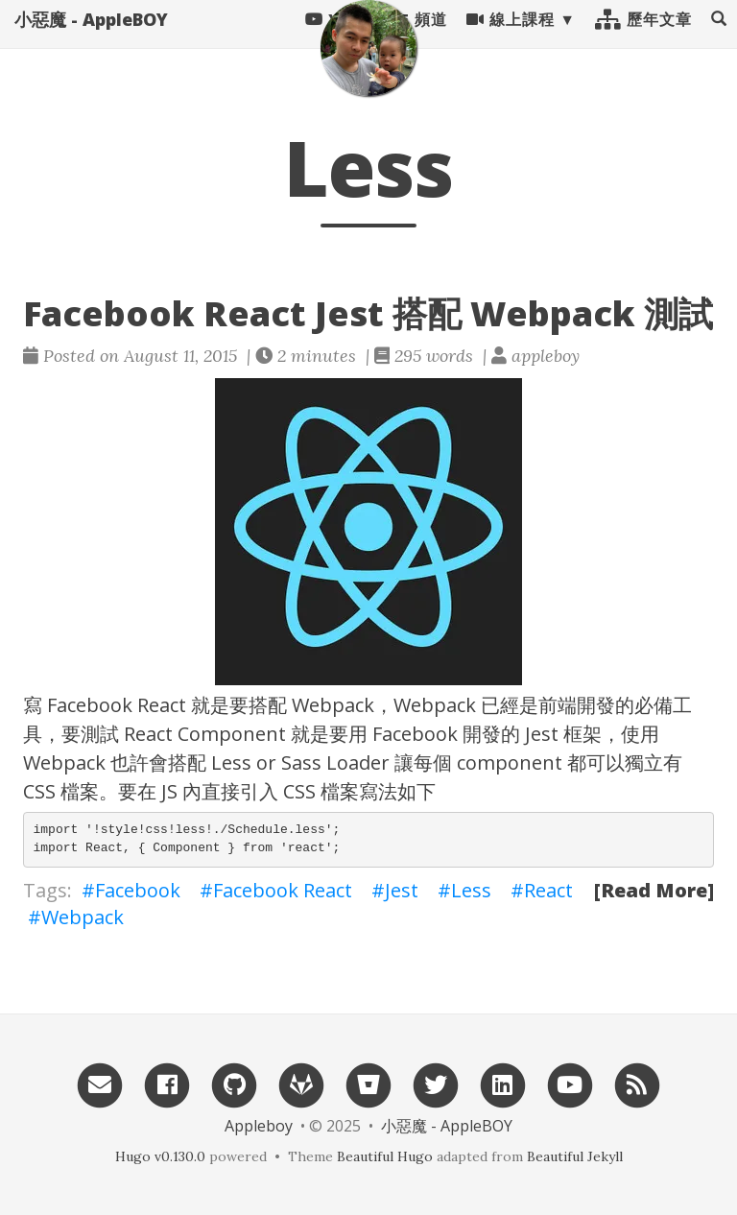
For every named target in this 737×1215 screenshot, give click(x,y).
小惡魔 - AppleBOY (91, 38)
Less (231, 762)
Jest (401, 890)
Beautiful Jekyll (575, 1156)
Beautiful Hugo (385, 1156)
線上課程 (510, 38)
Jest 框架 (563, 734)
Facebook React (116, 705)
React (548, 890)
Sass (301, 762)
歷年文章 (643, 38)
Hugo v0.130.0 (160, 1156)
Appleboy (259, 1125)
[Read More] (654, 890)
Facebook (137, 890)
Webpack (333, 705)
